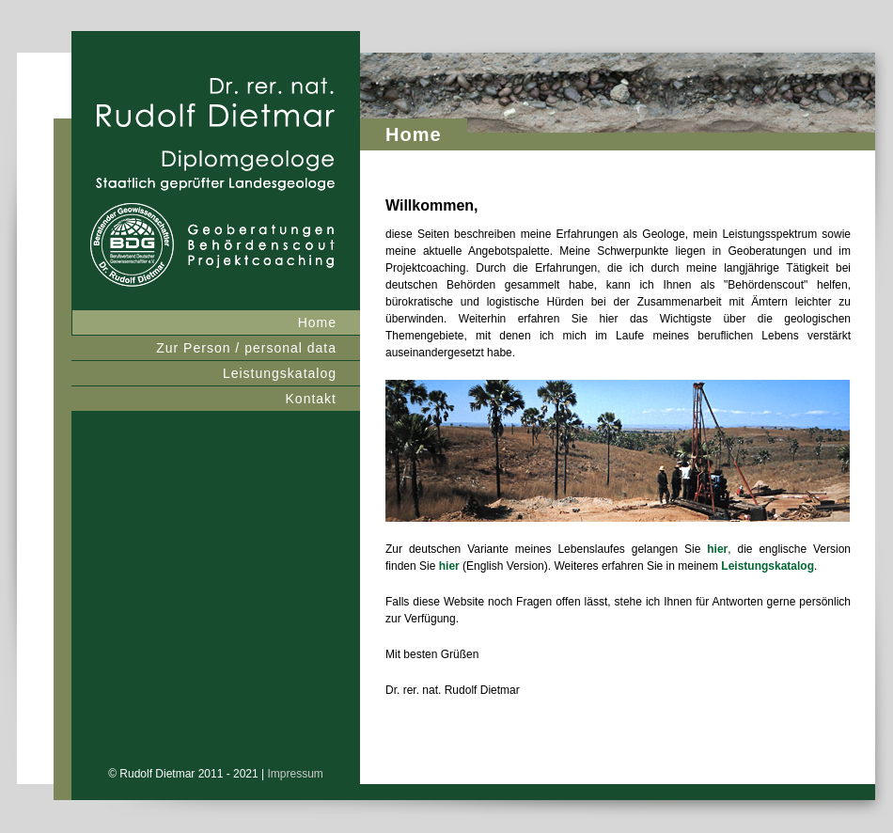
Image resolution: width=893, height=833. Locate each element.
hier (717, 549)
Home (317, 322)
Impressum (295, 773)
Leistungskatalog (280, 373)
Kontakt (311, 398)
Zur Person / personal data (246, 347)
